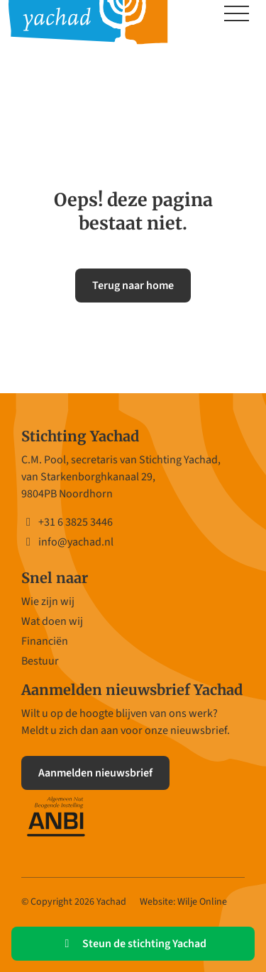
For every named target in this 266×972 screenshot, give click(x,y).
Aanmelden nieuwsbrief (95, 773)
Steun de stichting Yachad (133, 943)
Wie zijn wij (47, 601)
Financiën (44, 641)
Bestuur (40, 661)
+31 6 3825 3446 (67, 522)
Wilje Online (202, 902)
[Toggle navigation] (236, 15)
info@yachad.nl (67, 542)
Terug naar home (133, 285)
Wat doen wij (52, 621)
